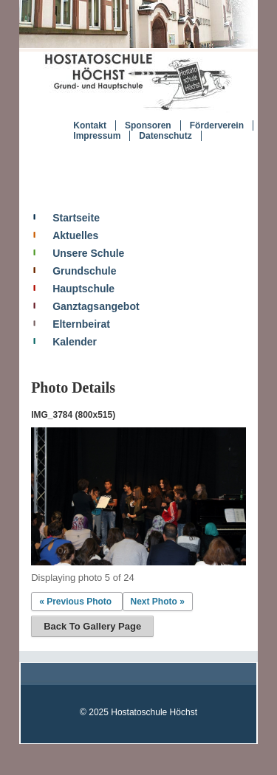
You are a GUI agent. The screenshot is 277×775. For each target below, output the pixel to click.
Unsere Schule (88, 253)
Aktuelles (75, 235)
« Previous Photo (75, 601)
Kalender (74, 342)
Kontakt (89, 125)
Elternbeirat (81, 324)
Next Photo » (158, 601)
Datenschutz (165, 136)
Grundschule (84, 271)
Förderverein (217, 125)
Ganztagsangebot (95, 306)
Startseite (76, 218)
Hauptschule (83, 288)
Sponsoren (148, 125)
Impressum (96, 136)
